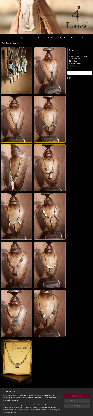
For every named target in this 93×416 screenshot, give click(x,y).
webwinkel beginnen (48, 412)
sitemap (37, 412)
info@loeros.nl (74, 66)
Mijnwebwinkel (66, 412)
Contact (16, 43)
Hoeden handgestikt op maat (23, 38)
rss (41, 412)
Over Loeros (6, 43)
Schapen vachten (79, 38)
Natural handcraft (46, 38)
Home (7, 38)
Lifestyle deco (63, 38)
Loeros (71, 78)
